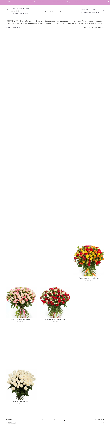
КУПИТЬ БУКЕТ (25, 8)
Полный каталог (27, 21)
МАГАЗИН (15, 11)
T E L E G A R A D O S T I (55, 11)
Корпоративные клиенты (89, 12)
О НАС (13, 8)
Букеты (39, 21)
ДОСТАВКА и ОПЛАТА (19, 13)
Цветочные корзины (93, 23)
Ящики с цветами (53, 23)
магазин (8, 27)
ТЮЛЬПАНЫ (12, 21)
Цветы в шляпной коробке (32, 23)
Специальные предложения (56, 21)
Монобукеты (13, 23)
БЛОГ (95, 10)
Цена (81, 23)
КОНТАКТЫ (85, 10)
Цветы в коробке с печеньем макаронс (87, 21)
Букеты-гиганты (69, 23)
